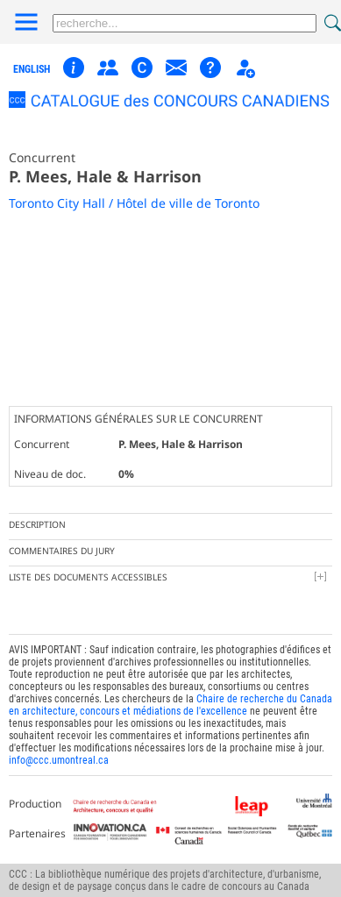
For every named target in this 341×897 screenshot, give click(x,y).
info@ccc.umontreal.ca (59, 760)
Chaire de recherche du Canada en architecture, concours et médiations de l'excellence (170, 705)
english (31, 69)
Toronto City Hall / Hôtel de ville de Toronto (134, 203)
